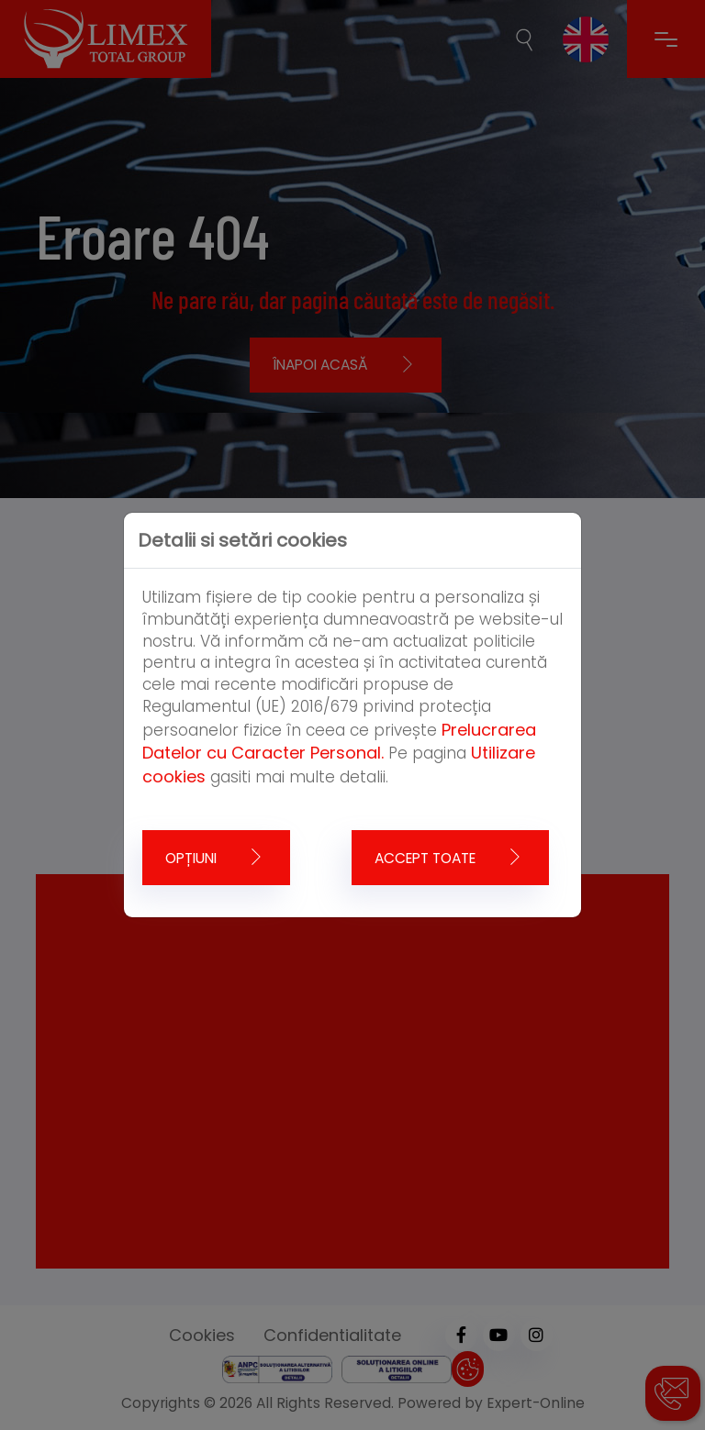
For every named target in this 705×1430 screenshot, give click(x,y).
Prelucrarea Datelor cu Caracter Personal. (339, 741)
